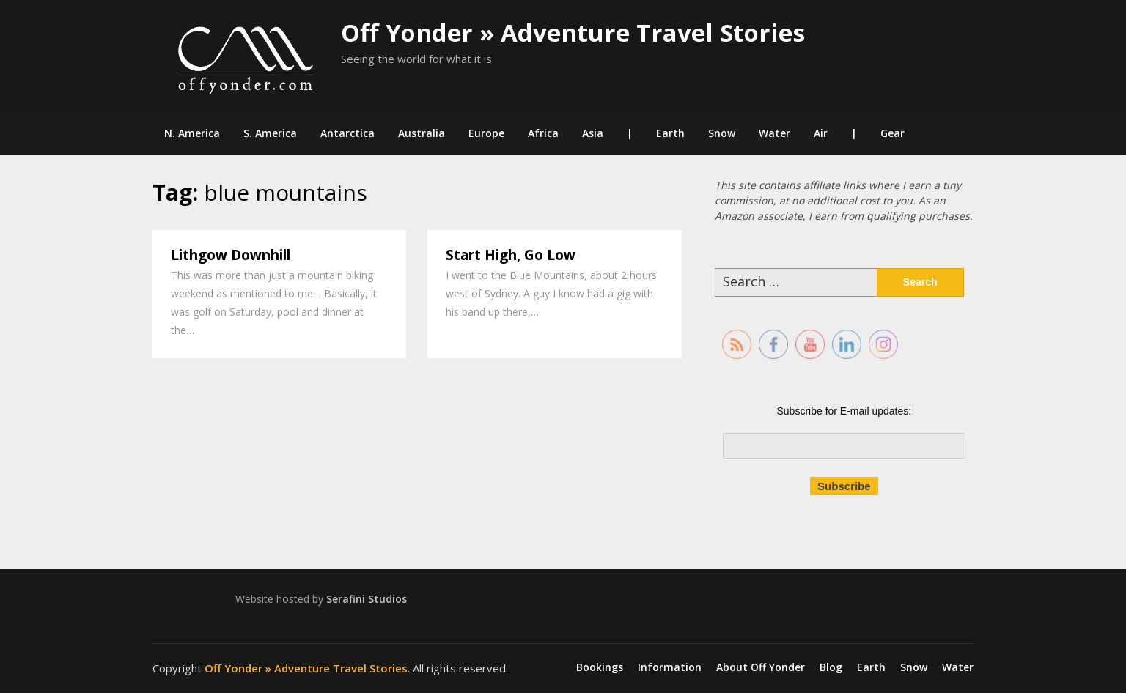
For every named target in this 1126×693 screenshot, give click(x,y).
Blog (831, 667)
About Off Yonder (760, 667)
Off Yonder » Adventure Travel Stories (573, 32)
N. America (192, 133)
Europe (486, 133)
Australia (421, 133)
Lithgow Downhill (230, 254)
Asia (592, 133)
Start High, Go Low (510, 254)
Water (774, 133)
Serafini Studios (366, 599)
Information (670, 667)
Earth (670, 133)
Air (821, 133)
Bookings (599, 667)
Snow (721, 133)
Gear (892, 133)
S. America (270, 133)
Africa (543, 133)
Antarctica (347, 133)
